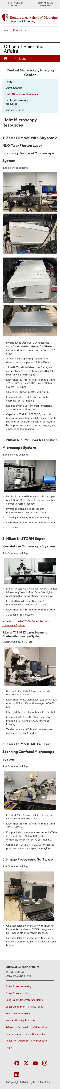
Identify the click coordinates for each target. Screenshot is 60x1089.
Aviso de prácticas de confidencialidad (27, 1027)
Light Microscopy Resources (21, 94)
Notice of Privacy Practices (21, 1020)
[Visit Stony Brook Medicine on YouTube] (35, 1063)
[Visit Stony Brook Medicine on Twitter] (26, 1063)
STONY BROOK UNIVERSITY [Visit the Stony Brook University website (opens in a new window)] (15, 4)
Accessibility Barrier (17, 1040)
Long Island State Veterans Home (24, 999)
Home (5, 30)
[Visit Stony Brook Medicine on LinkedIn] (17, 1074)
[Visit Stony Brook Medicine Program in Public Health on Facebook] (17, 1063)
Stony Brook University (18, 986)
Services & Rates (14, 109)
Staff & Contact (13, 87)
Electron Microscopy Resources (16, 102)
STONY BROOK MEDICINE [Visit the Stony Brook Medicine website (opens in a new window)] (45, 4)
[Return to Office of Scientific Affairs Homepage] (6, 57)
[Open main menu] (20, 58)
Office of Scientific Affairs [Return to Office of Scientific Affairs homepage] (23, 48)
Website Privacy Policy (18, 1013)
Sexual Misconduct (36, 1033)
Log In (9, 1047)
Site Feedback (39, 1040)
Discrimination (14, 1033)
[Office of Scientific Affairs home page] (30, 18)
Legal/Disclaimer (15, 1006)
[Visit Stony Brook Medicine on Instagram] (45, 1063)
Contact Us (19, 30)
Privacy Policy (35, 1006)
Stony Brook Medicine (18, 993)
